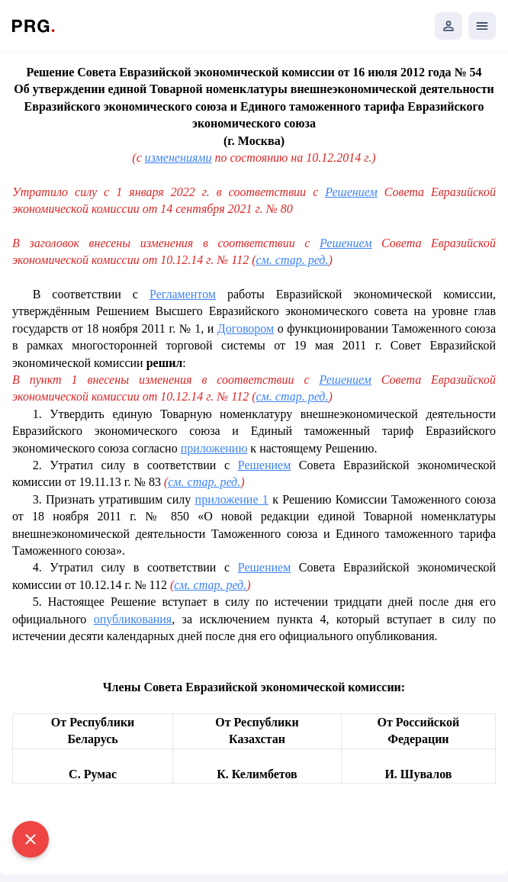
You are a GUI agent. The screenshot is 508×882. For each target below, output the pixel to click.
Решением (351, 191)
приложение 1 (231, 499)
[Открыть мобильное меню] (482, 26)
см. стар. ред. (292, 259)
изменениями (178, 157)
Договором (245, 328)
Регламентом (183, 294)
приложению (214, 448)
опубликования (133, 619)
